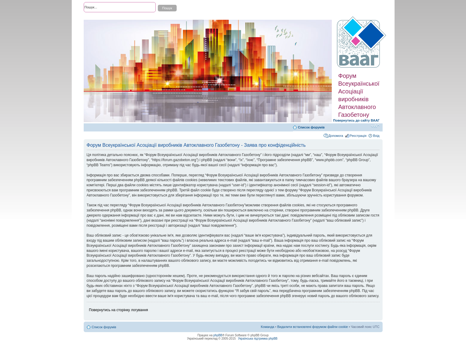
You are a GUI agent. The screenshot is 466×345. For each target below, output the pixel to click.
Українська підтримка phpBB (257, 338)
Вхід (376, 135)
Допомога (336, 135)
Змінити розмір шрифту (375, 126)
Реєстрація (358, 135)
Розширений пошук (98, 18)
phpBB (217, 335)
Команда (267, 327)
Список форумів (311, 127)
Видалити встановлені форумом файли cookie (312, 327)
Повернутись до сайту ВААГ (356, 120)
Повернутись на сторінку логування (118, 310)
